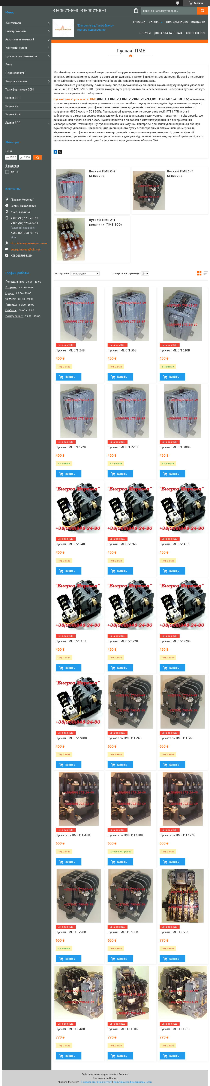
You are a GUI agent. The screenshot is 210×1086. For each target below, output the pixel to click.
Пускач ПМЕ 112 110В (123, 1029)
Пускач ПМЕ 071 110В (175, 350)
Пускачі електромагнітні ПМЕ (75, 99)
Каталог (154, 22)
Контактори (13, 23)
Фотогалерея (195, 33)
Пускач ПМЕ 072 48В (174, 544)
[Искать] (202, 11)
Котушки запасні (16, 81)
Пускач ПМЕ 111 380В (123, 932)
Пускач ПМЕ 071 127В (71, 447)
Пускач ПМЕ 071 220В (123, 447)
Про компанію (177, 22)
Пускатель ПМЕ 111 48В (73, 835)
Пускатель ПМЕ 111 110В (125, 835)
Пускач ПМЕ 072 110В (71, 641)
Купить (70, 376)
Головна (139, 22)
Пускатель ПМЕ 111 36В (176, 738)
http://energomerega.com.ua (29, 243)
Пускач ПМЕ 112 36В (174, 932)
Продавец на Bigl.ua (105, 1078)
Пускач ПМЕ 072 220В (175, 641)
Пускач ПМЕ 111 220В (71, 932)
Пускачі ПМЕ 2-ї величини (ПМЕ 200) (105, 222)
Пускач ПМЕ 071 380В (175, 447)
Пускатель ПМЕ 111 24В (124, 738)
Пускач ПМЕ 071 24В (70, 350)
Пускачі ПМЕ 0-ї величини (102, 173)
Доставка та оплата (168, 33)
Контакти (198, 22)
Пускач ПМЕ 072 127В (123, 641)
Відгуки (145, 33)
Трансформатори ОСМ (19, 89)
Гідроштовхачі (14, 73)
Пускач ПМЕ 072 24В (70, 544)
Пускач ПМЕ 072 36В (122, 544)
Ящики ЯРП (12, 98)
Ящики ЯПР (12, 122)
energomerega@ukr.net (25, 249)
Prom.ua (123, 1074)
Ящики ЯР (11, 106)
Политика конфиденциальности (133, 1081)
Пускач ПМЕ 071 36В (122, 350)
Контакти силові (16, 48)
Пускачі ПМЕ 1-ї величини (180, 173)
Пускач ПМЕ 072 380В (71, 738)
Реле (8, 64)
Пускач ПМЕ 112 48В (70, 1029)
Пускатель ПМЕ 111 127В (177, 835)
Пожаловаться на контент (96, 1081)
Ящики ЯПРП (13, 114)
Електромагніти (15, 31)
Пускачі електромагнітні (21, 56)
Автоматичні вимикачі (19, 39)
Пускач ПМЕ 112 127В (174, 1029)
